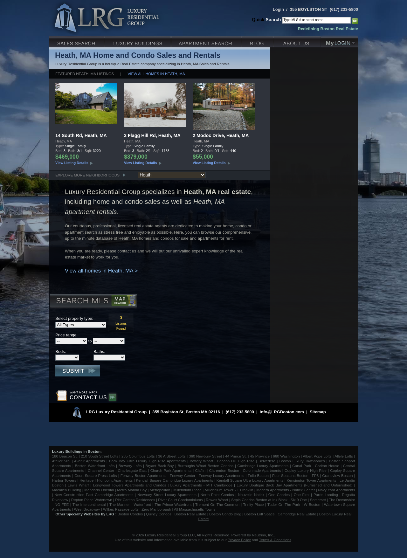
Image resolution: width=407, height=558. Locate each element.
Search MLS (93, 301)
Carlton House (327, 466)
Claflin (201, 470)
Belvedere (267, 461)
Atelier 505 (62, 461)
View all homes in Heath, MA (156, 74)
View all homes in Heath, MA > (101, 271)
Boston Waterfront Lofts (94, 466)
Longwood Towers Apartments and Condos (129, 485)
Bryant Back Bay (160, 466)
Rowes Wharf (217, 500)
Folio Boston (258, 475)
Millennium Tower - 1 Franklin (229, 490)
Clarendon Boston (224, 470)
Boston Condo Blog (225, 514)
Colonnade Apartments (262, 470)
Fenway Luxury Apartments (221, 475)
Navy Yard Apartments (336, 490)
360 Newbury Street (205, 456)
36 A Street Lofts (172, 456)
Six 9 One (299, 500)
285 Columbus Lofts (138, 456)
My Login (339, 41)
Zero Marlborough (156, 509)
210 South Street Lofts (99, 456)
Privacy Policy (239, 540)
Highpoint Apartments (115, 480)
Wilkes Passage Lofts (121, 509)
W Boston (313, 504)
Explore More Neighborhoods (87, 175)
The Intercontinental (89, 504)
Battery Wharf (201, 461)
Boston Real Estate (190, 514)
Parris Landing (326, 495)
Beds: (60, 351)
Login (278, 9)
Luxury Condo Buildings (138, 41)
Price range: (66, 335)
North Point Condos (217, 495)
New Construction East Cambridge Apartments (93, 495)
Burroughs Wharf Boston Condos (206, 466)
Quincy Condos (158, 514)
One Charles (279, 495)
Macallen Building (66, 490)
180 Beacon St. (65, 456)
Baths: (99, 351)
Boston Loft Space (259, 514)
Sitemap (318, 412)
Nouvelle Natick (251, 495)
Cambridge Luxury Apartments (263, 466)
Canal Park (301, 466)
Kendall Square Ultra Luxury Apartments (250, 480)
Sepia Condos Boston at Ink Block (259, 500)
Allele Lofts (344, 456)
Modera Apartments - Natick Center (285, 490)
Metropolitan (160, 490)
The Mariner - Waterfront (130, 504)
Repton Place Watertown (91, 500)
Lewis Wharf (78, 485)
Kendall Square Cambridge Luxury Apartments (175, 480)
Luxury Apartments (207, 41)
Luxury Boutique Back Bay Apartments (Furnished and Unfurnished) (294, 485)
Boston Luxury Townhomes (302, 461)
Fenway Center (182, 475)
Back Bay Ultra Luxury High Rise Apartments (147, 461)
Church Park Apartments (170, 470)
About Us (297, 41)
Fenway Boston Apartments (143, 475)
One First (302, 495)
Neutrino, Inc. (263, 535)
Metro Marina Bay (132, 490)
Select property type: (74, 318)
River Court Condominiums (180, 500)
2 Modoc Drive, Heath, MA (221, 135)
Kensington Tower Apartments (311, 480)
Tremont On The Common (217, 504)
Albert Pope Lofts (317, 456)
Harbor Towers (64, 480)
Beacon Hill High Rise (236, 461)
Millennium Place (187, 490)
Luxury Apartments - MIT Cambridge (201, 485)
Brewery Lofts (130, 466)
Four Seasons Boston (291, 475)
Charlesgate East (132, 470)
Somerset (318, 500)
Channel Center (101, 470)
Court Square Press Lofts (95, 475)
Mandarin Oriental (99, 490)
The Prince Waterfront (173, 504)
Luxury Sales (77, 41)
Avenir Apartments (89, 461)
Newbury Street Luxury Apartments (167, 495)
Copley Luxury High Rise (306, 470)
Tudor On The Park (283, 504)
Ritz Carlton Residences (135, 500)
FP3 (316, 475)
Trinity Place (254, 504)
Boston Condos (130, 514)
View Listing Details (71, 163)
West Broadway (87, 509)
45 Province (260, 456)
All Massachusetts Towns (194, 509)
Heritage (86, 480)
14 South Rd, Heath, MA (81, 135)
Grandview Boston (337, 475)
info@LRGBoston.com (282, 412)
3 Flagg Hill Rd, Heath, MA (152, 135)
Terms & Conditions (275, 540)
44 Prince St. (236, 456)
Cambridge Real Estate (297, 514)
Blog (258, 41)
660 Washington (286, 456)
